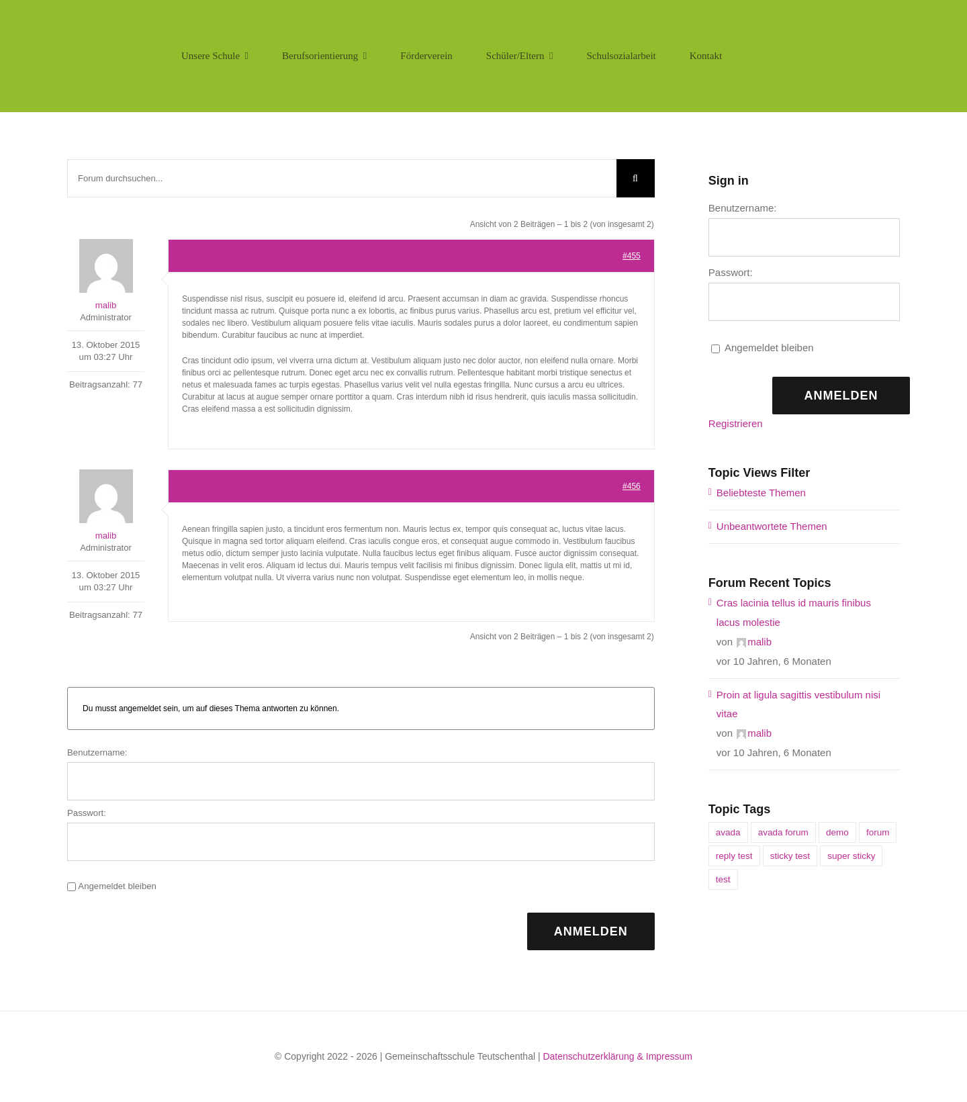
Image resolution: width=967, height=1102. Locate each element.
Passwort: (86, 813)
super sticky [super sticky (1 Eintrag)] (851, 856)
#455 (632, 256)
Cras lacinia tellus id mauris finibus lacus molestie (794, 612)
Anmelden (591, 931)
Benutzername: (97, 752)
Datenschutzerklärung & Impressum (617, 1056)
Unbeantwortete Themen (772, 526)
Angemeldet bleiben (117, 886)
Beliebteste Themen (761, 492)
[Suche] (635, 178)
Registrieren (735, 423)
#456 (632, 486)
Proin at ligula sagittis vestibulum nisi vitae (798, 704)
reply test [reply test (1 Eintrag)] (734, 856)
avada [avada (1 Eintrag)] (728, 832)
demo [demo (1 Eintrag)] (837, 832)
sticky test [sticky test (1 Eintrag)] (790, 856)
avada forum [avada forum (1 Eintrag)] (783, 832)
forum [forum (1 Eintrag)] (878, 832)
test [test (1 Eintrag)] (723, 879)
